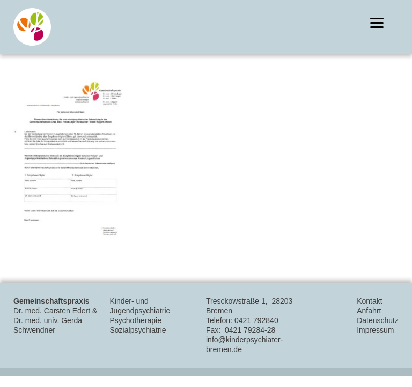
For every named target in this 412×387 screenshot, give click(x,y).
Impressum (375, 330)
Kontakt (369, 301)
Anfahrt (369, 310)
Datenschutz (378, 320)
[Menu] (377, 23)
